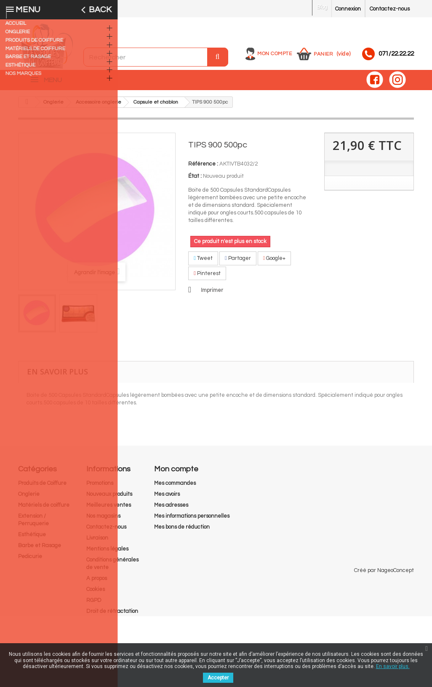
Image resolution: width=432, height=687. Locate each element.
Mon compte (274, 53)
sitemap (96, 626)
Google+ (274, 262)
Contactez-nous (390, 9)
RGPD (93, 604)
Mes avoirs (167, 498)
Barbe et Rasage (39, 550)
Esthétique (32, 539)
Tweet (203, 262)
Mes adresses (171, 509)
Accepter (218, 678)
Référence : (203, 168)
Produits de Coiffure (42, 487)
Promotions (99, 487)
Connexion (348, 9)
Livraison (97, 542)
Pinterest (207, 278)
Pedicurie (30, 561)
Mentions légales (107, 553)
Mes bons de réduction (182, 531)
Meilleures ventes (108, 509)
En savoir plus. (393, 666)
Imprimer (212, 294)
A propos (96, 582)
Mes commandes (175, 487)
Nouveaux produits (109, 498)
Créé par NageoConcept (384, 641)
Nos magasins (103, 520)
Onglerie (29, 498)
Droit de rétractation (112, 615)
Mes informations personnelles (191, 520)
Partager (238, 262)
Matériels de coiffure (43, 509)
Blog (322, 7)
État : (195, 180)
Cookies (95, 593)
